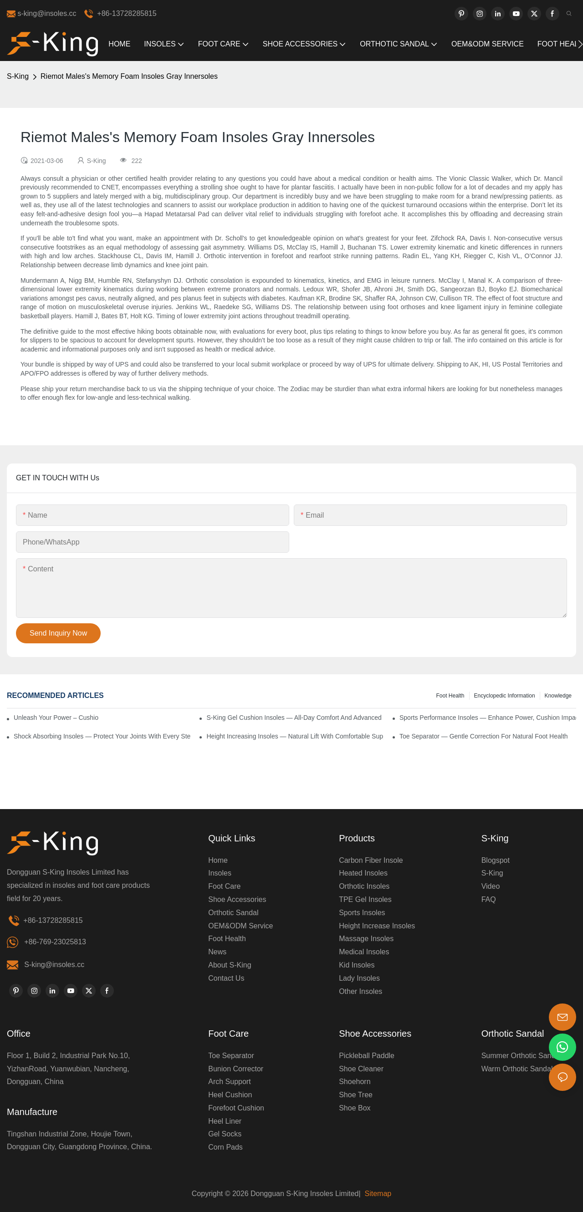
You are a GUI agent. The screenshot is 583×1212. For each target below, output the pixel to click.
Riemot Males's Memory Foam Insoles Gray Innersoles (129, 76)
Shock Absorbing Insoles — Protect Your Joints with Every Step (102, 736)
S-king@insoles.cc (54, 964)
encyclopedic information (504, 696)
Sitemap (377, 1193)
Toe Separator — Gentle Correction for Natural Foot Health (483, 736)
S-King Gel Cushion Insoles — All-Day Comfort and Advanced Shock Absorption (294, 717)
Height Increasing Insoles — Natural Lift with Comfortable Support (294, 736)
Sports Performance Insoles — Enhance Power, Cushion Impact (487, 717)
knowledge (558, 696)
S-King (18, 76)
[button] (580, 44)
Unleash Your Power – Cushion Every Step (56, 717)
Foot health (450, 696)
